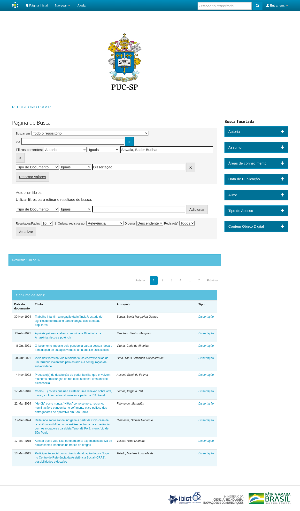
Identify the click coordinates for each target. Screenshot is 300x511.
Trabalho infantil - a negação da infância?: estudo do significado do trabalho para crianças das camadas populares (68, 321)
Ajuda (81, 5)
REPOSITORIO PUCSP (31, 107)
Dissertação (206, 316)
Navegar (62, 5)
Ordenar (129, 223)
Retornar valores (32, 177)
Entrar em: (277, 5)
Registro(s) (171, 223)
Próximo (212, 280)
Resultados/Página (28, 223)
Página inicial (36, 5)
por (18, 141)
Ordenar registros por (71, 223)
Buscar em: (23, 133)
